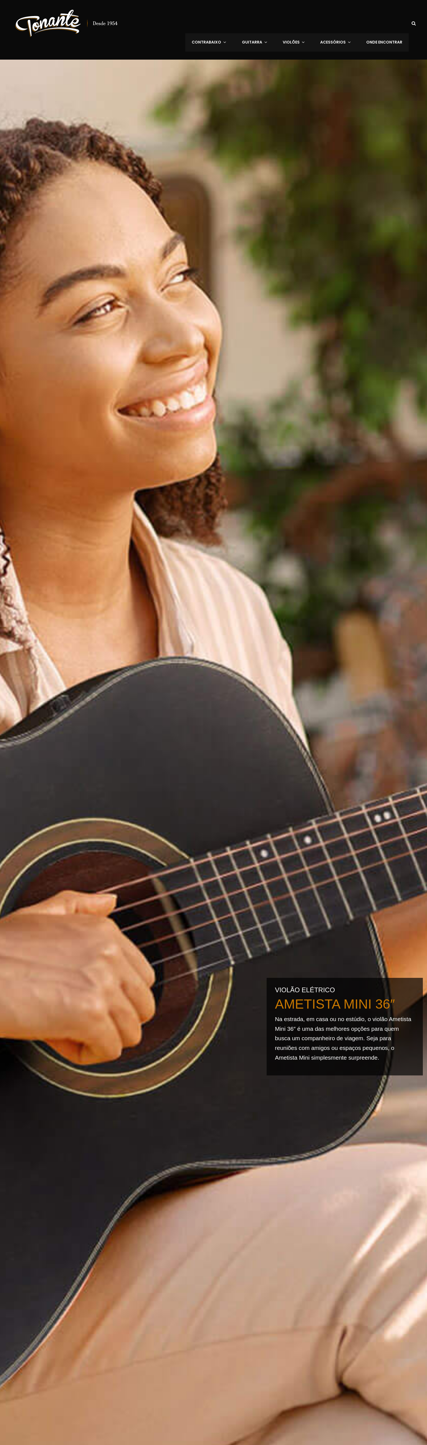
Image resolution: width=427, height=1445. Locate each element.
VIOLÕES (302, 23)
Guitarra (267, 23)
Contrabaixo (224, 23)
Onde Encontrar (385, 23)
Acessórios (340, 23)
